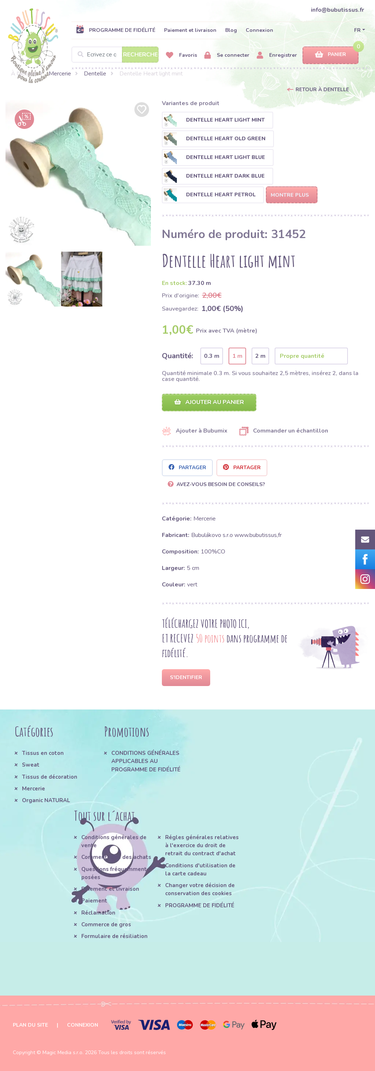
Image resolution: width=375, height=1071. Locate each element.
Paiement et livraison (190, 30)
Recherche (140, 55)
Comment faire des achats (116, 857)
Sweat (31, 764)
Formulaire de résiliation (114, 936)
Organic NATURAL (46, 800)
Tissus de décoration (49, 777)
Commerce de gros (106, 924)
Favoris (181, 55)
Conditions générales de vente (113, 841)
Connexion (259, 30)
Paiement (94, 900)
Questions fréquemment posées (114, 873)
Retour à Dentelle (322, 89)
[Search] (115, 55)
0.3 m (211, 356)
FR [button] (357, 30)
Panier (330, 55)
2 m (260, 356)
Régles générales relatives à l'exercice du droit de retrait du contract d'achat (202, 845)
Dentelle (95, 74)
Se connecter (226, 55)
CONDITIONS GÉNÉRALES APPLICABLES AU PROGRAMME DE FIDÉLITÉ (146, 761)
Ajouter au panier (209, 402)
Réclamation (98, 912)
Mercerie (60, 74)
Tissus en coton (43, 753)
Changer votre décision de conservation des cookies (200, 889)
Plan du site (30, 1025)
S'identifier (186, 677)
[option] (78, 173)
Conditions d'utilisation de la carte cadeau (200, 869)
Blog (231, 30)
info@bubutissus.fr (337, 10)
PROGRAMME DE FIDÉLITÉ (115, 30)
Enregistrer (277, 55)
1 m (237, 356)
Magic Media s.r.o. (62, 1052)
